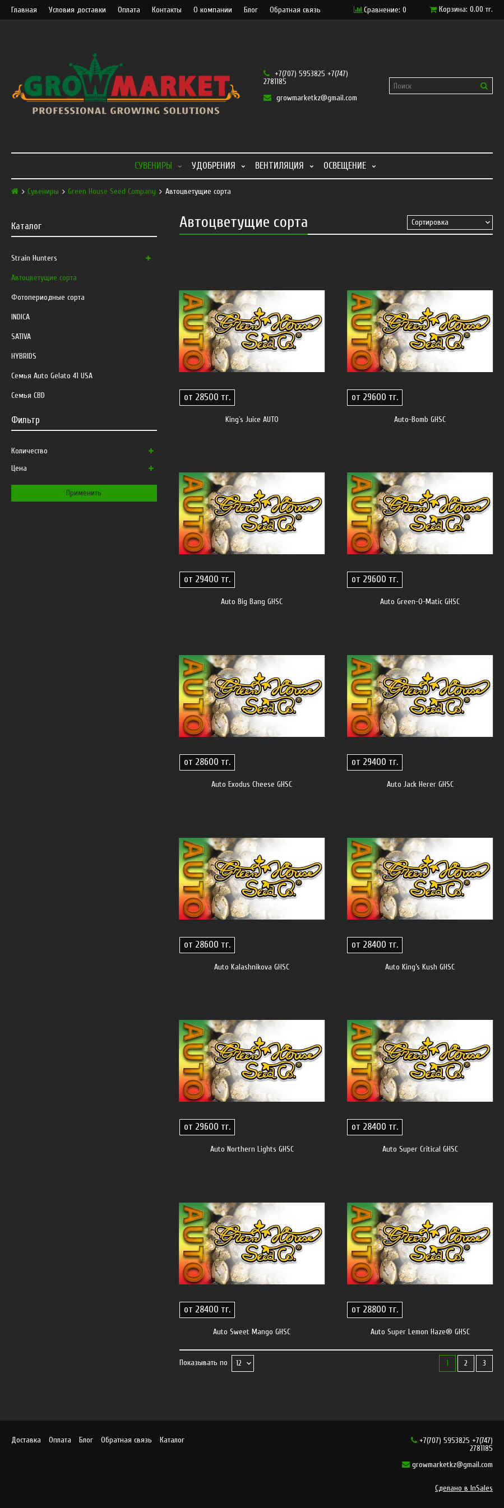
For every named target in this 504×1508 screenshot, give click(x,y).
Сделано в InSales (464, 1488)
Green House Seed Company (112, 192)
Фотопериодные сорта (48, 297)
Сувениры (153, 165)
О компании (212, 10)
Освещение (344, 165)
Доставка (26, 1440)
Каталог (172, 1440)
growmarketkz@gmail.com (310, 98)
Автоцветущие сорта (44, 277)
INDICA (20, 317)
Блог (251, 10)
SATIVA (21, 336)
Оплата (129, 10)
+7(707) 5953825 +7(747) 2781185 (305, 77)
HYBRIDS (23, 356)
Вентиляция (279, 165)
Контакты (167, 10)
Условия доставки (77, 10)
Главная (24, 10)
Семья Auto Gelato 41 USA (52, 376)
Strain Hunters (34, 258)
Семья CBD (28, 395)
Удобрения (213, 165)
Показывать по (203, 1363)
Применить (83, 493)
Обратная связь (295, 10)
